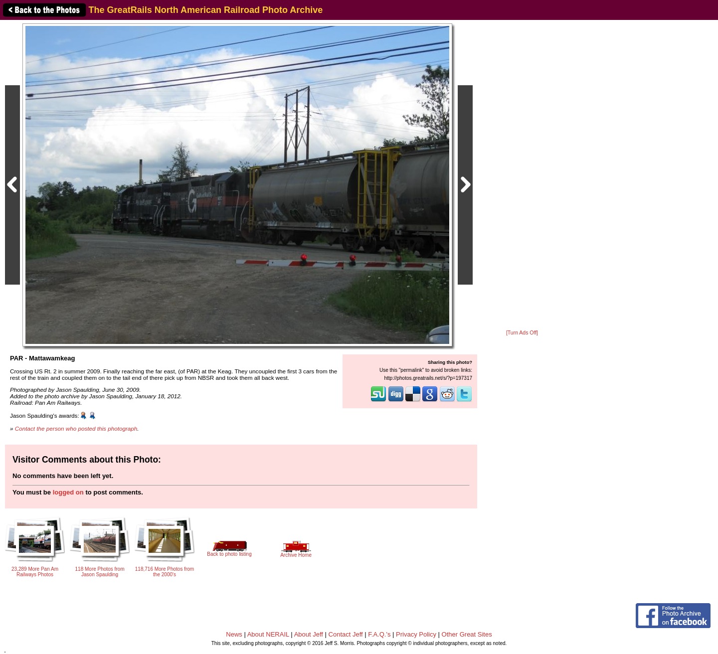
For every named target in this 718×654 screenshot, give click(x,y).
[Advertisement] (522, 175)
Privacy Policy (416, 634)
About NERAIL (268, 634)
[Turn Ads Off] (522, 332)
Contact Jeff (346, 634)
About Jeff (308, 634)
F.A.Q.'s (379, 634)
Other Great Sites (467, 634)
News (234, 634)
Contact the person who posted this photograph (76, 428)
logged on (68, 492)
